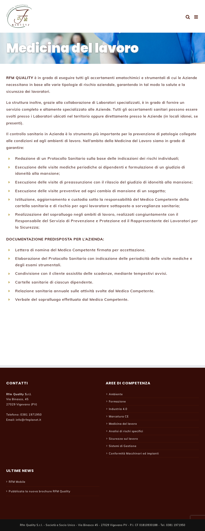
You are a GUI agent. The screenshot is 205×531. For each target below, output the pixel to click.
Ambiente (116, 394)
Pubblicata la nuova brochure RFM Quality (39, 491)
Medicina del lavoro (123, 423)
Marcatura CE (119, 416)
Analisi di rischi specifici (126, 431)
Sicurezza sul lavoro (123, 438)
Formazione (117, 401)
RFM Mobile (17, 481)
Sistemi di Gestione (122, 446)
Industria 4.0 (118, 409)
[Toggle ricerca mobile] (188, 17)
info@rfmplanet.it (28, 419)
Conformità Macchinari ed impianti (134, 453)
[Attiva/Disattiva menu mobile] (196, 17)
